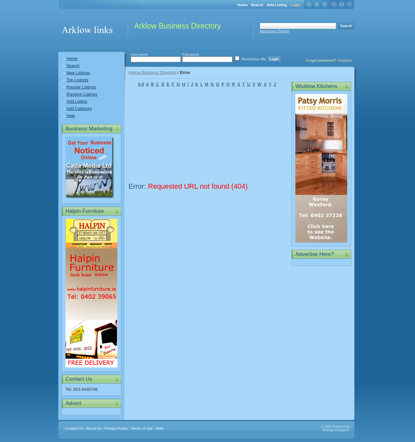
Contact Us (74, 428)
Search (257, 5)
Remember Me (253, 59)
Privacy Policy (116, 428)
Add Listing (277, 5)
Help (70, 115)
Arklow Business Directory (152, 72)
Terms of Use (142, 428)
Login (295, 5)
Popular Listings (81, 87)
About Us (93, 428)
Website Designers (336, 430)
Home (242, 5)
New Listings (78, 72)
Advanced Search (274, 31)
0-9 (141, 84)
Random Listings (81, 94)
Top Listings (77, 80)
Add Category (79, 108)
